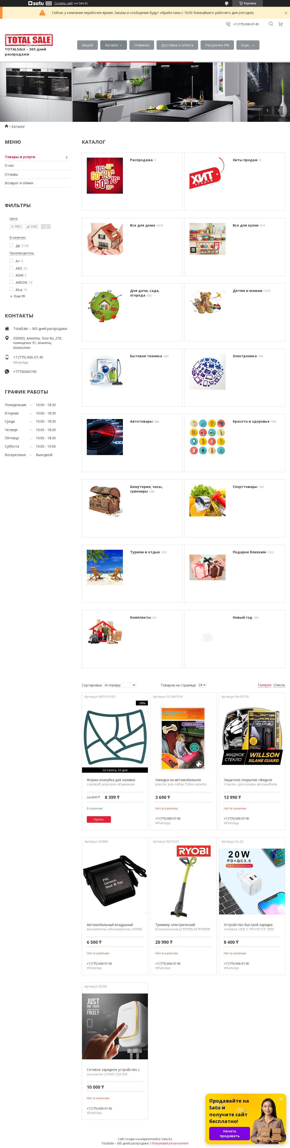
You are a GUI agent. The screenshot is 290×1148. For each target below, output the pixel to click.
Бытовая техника (146, 356)
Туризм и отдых (145, 552)
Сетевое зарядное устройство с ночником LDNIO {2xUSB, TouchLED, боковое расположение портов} (113, 1076)
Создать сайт (63, 3)
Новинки (141, 45)
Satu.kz (166, 1139)
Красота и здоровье (251, 421)
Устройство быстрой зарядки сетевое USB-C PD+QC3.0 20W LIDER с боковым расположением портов (251, 931)
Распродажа (141, 160)
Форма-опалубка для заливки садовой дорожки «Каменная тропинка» (111, 784)
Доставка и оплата (177, 45)
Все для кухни (245, 225)
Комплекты (140, 617)
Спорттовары (245, 486)
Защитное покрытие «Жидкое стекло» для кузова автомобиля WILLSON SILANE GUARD (250, 784)
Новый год (242, 617)
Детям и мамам (247, 290)
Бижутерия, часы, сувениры (146, 489)
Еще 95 (19, 296)
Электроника (245, 356)
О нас (9, 165)
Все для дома (142, 225)
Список (279, 685)
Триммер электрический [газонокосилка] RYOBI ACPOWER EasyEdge (182, 929)
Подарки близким (249, 552)
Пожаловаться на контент (170, 1143)
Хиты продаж (245, 160)
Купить (99, 819)
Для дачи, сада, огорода (144, 293)
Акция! (87, 45)
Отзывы (11, 174)
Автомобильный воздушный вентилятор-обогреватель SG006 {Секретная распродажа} (114, 929)
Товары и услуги (20, 156)
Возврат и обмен (19, 183)
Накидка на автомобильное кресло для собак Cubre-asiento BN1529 (181, 784)
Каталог (112, 45)
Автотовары (141, 421)
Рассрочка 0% (217, 45)
